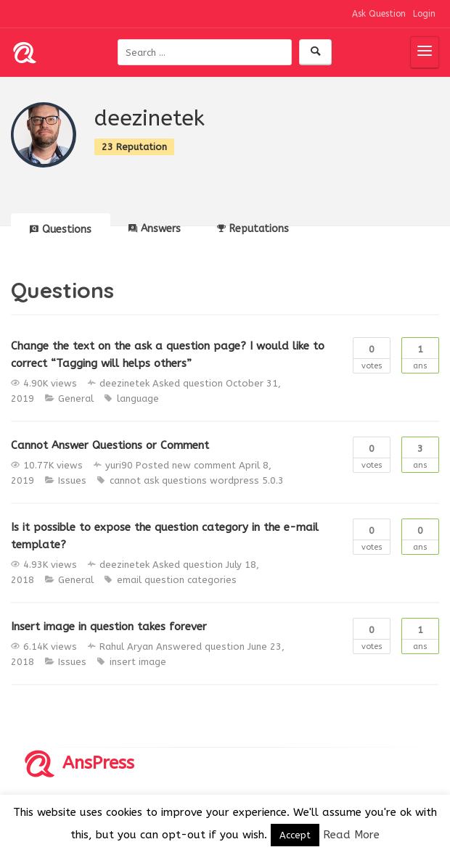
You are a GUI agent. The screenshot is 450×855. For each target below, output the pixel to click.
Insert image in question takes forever (109, 626)
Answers (154, 229)
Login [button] (424, 14)
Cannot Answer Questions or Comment (110, 445)
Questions (60, 229)
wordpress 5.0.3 (247, 480)
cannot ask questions (158, 480)
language (138, 398)
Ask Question (379, 14)
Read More (351, 834)
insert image (138, 661)
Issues (72, 480)
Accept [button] (295, 835)
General (76, 398)
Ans (420, 354)
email (129, 579)
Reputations (253, 229)
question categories (190, 579)
